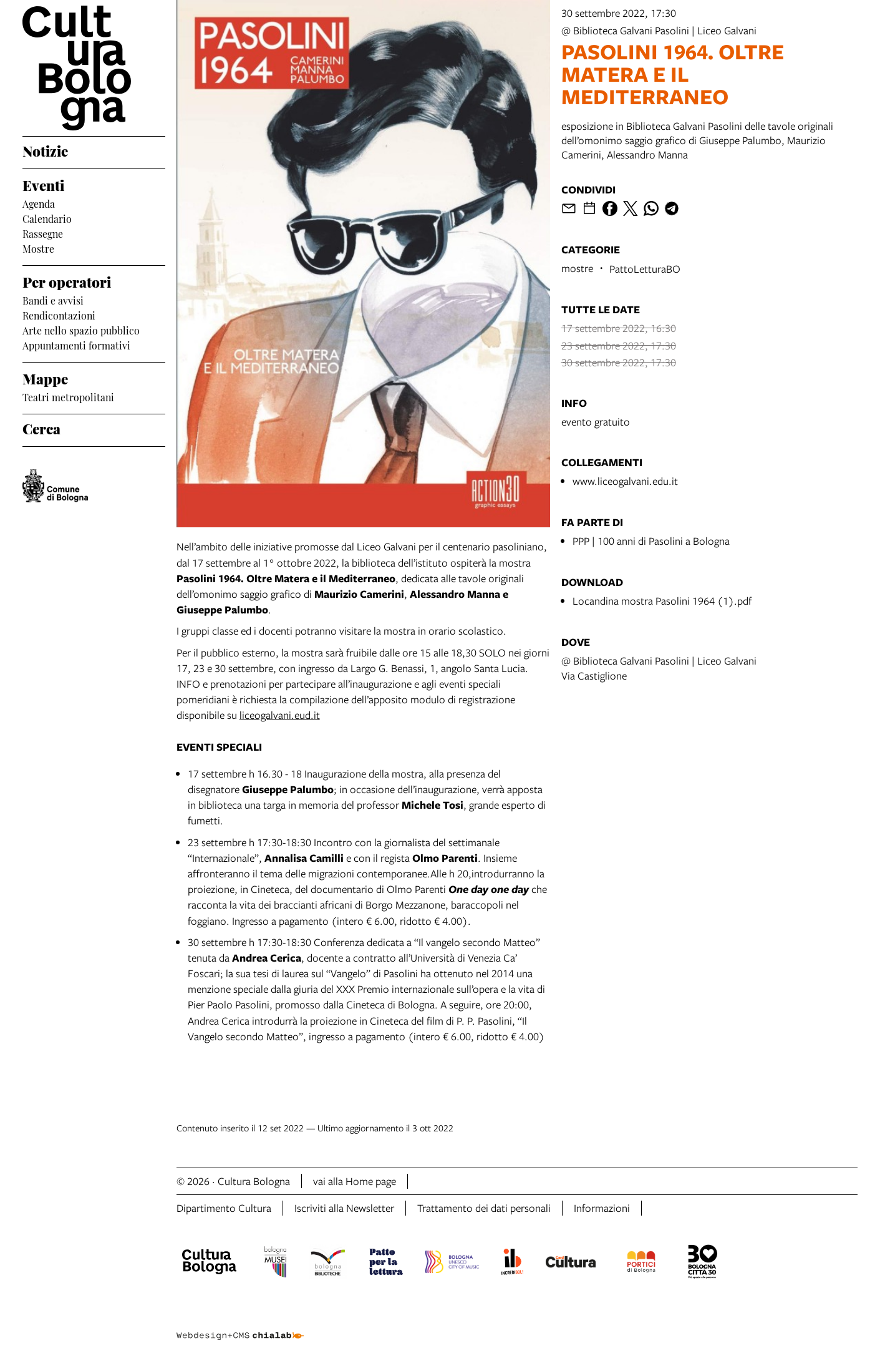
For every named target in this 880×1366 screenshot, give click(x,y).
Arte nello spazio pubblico (81, 329)
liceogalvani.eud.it (279, 715)
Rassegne (42, 233)
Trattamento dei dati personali (484, 1208)
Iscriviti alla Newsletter (344, 1208)
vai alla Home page (354, 1181)
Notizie (45, 149)
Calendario (47, 218)
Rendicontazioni (58, 314)
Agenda (38, 203)
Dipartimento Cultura (223, 1208)
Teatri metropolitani (68, 396)
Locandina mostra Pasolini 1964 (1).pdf (662, 600)
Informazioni (602, 1208)
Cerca (41, 427)
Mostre (38, 247)
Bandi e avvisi (53, 299)
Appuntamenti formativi (76, 344)
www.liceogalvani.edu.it (625, 481)
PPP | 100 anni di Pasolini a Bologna (651, 541)
